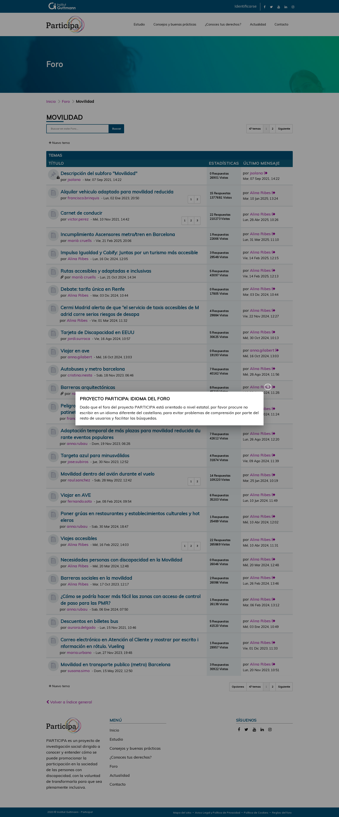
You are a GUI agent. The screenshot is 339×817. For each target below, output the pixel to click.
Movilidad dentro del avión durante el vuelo (107, 474)
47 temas (255, 128)
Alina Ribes (260, 192)
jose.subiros (78, 461)
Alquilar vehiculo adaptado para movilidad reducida (117, 192)
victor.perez (78, 219)
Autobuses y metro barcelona (93, 369)
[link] (264, 6)
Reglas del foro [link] (282, 812)
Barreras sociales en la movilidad (96, 578)
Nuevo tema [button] (59, 143)
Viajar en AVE (76, 495)
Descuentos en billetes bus (89, 621)
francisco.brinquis (83, 197)
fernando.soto (80, 501)
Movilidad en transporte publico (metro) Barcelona (115, 664)
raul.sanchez (79, 480)
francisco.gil (77, 418)
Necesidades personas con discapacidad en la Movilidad (121, 560)
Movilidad (64, 117)
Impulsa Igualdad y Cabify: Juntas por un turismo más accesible (129, 252)
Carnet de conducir (81, 213)
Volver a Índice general (69, 702)
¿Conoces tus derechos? (223, 24)
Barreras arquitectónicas (88, 387)
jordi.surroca (79, 338)
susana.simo (79, 670)
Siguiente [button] (284, 128)
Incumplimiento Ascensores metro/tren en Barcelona (118, 234)
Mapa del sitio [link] (182, 812)
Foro (114, 766)
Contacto (281, 24)
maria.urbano (79, 652)
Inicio (51, 101)
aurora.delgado (82, 627)
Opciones (238, 686)
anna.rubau (77, 443)
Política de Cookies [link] (256, 812)
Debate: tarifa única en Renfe (93, 289)
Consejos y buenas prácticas (175, 24)
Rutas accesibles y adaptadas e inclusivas (106, 271)
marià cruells (80, 240)
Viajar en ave (75, 351)
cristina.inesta (80, 375)
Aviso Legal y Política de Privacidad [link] (217, 812)
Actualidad (258, 24)
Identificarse (246, 6)
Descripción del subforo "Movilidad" (99, 173)
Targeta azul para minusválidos (95, 455)
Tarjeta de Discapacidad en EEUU (97, 332)
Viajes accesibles (79, 538)
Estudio (139, 24)
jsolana (74, 179)
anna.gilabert (80, 356)
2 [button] (272, 128)
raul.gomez (82, 393)
